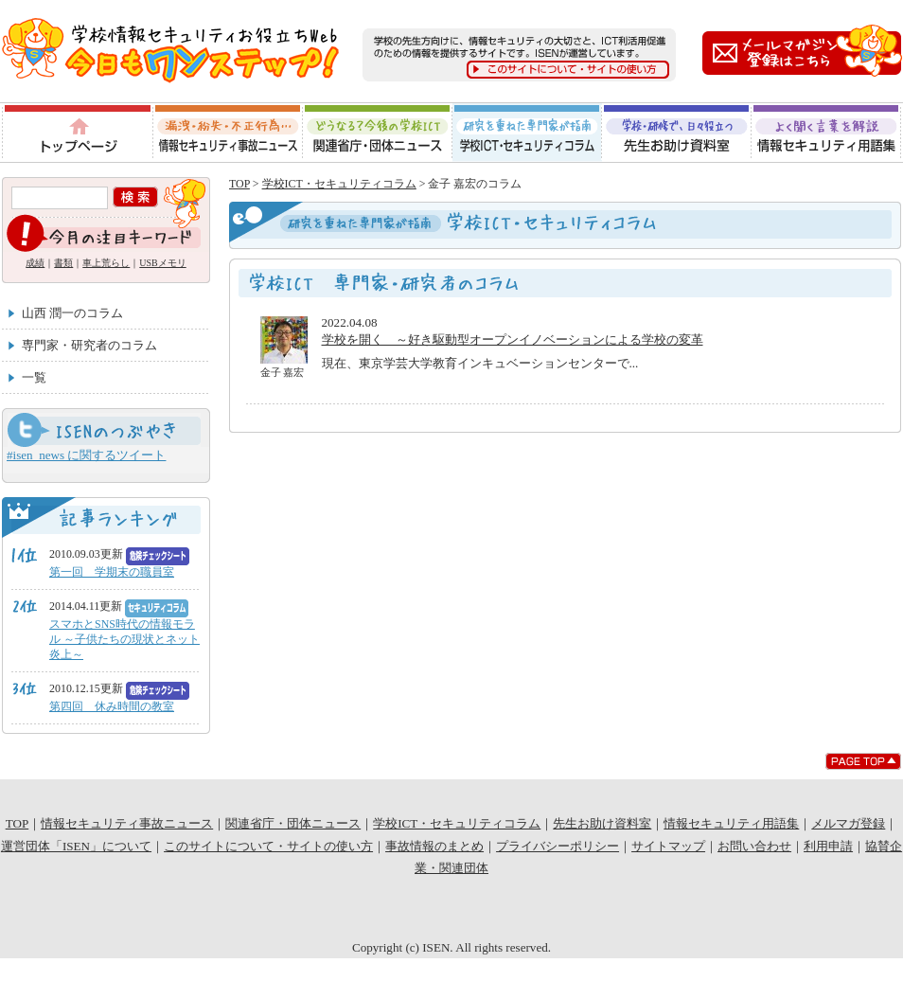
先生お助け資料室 (677, 132)
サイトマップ (668, 846)
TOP (239, 183)
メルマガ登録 (848, 823)
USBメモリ (162, 263)
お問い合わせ (754, 846)
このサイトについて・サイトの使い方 (268, 846)
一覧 (34, 377)
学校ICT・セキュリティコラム (527, 132)
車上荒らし (106, 263)
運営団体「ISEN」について (76, 846)
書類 (63, 263)
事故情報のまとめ (434, 846)
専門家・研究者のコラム (89, 345)
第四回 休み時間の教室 (111, 706)
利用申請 (828, 846)
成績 (35, 263)
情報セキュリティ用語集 (827, 132)
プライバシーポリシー (557, 846)
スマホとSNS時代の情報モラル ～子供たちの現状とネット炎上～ (124, 639)
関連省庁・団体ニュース (377, 132)
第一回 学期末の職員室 (111, 572)
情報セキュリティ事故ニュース (227, 132)
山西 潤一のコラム (72, 313)
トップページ (76, 132)
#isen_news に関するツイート (86, 455)
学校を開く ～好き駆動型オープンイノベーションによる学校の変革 (512, 339)
